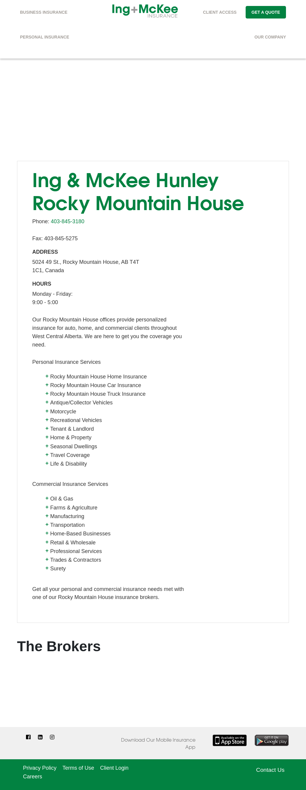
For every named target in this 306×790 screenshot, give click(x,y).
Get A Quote (266, 12)
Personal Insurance (44, 37)
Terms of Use (78, 768)
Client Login (114, 768)
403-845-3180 (67, 221)
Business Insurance (44, 12)
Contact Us (270, 770)
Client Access (219, 12)
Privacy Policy (39, 768)
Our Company (270, 37)
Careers (32, 777)
